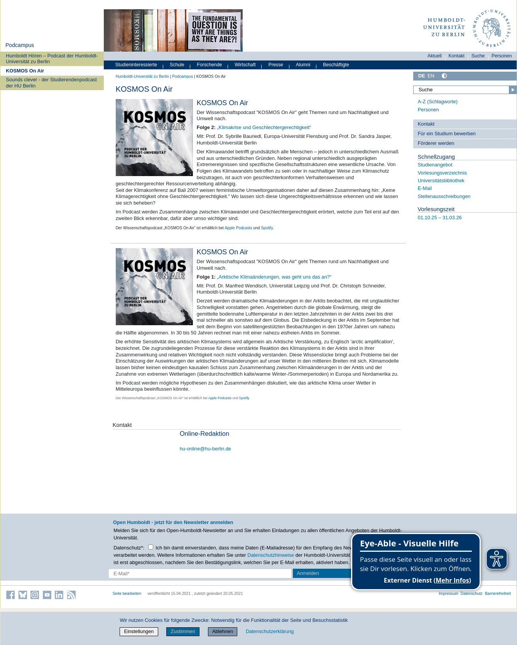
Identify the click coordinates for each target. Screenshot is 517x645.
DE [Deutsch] (421, 76)
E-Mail (425, 188)
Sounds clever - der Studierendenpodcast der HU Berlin (51, 82)
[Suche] (465, 90)
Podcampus (19, 45)
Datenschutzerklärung (270, 631)
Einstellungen (139, 631)
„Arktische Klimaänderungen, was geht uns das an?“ (274, 277)
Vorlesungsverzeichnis (442, 173)
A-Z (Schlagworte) (438, 101)
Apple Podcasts (238, 228)
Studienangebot (435, 165)
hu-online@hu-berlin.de (205, 449)
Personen (502, 56)
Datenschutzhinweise (270, 555)
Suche (478, 56)
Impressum (448, 593)
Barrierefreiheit (498, 593)
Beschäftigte (336, 64)
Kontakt (456, 56)
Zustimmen (183, 631)
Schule (177, 64)
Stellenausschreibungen (444, 196)
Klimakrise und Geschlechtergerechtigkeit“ (265, 127)
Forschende (209, 64)
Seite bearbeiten (127, 593)
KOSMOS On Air (25, 71)
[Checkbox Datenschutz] (150, 546)
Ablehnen (222, 631)
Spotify (267, 228)
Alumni (303, 64)
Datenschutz (472, 593)
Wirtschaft (245, 64)
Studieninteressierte (136, 64)
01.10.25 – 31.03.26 (440, 217)
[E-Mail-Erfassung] (200, 573)
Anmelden (308, 573)
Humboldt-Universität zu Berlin (142, 76)
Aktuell (434, 56)
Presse (276, 64)
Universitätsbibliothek (441, 180)
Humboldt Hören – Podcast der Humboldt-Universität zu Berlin (52, 58)
